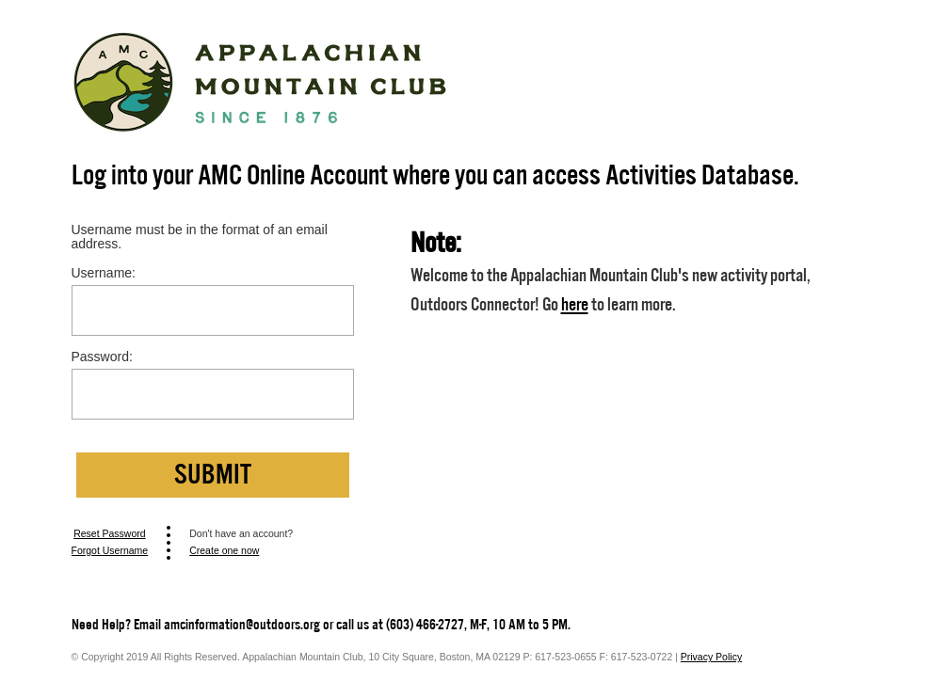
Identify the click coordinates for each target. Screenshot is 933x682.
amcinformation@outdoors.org (242, 624)
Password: (102, 357)
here (574, 304)
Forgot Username (110, 550)
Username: (104, 273)
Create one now (224, 550)
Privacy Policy (711, 656)
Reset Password (109, 533)
